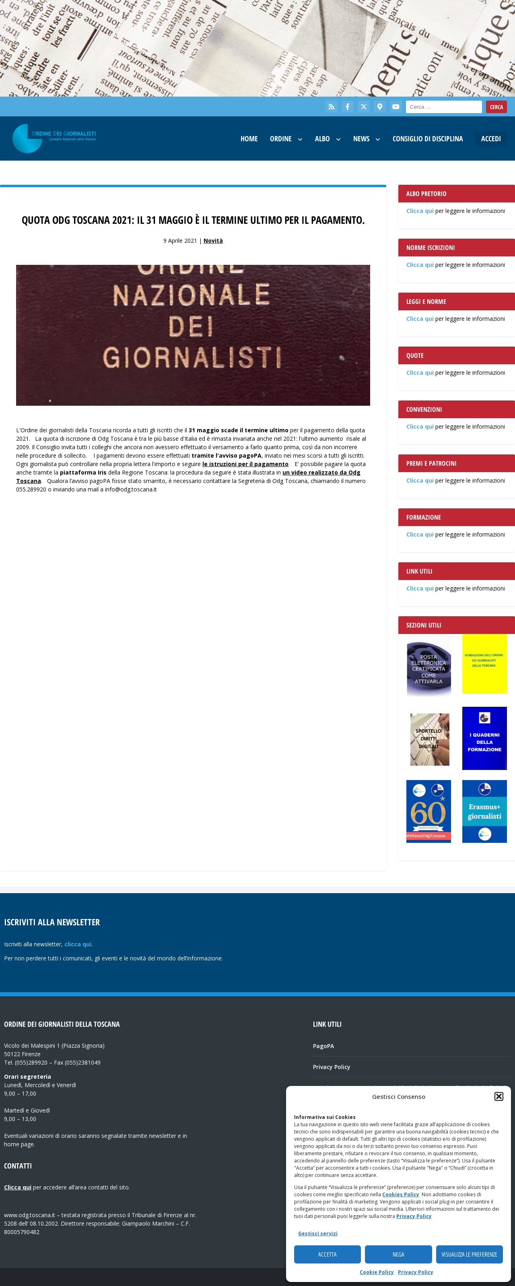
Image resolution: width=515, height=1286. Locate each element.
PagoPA (323, 1046)
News (361, 138)
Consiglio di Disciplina (428, 138)
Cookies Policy (400, 1194)
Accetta (327, 1254)
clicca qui (77, 944)
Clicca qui (420, 211)
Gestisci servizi (318, 1233)
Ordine (281, 138)
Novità (213, 240)
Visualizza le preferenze (469, 1254)
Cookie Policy (377, 1272)
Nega (398, 1254)
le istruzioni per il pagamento (245, 464)
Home (249, 138)
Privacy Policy (414, 1216)
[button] (499, 1096)
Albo (322, 138)
